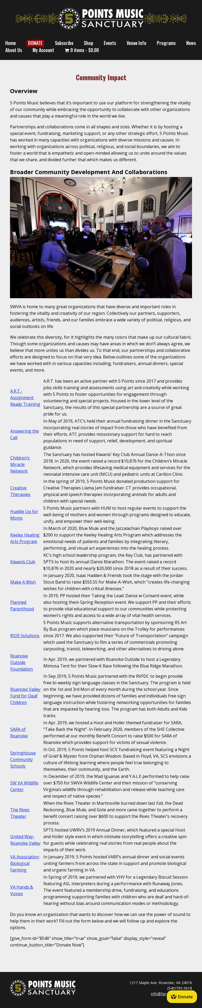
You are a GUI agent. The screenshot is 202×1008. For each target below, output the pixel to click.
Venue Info (136, 42)
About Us (13, 50)
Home (10, 42)
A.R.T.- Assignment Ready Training (25, 397)
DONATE (35, 42)
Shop (88, 42)
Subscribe (64, 42)
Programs (166, 42)
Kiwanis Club (22, 562)
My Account (43, 50)
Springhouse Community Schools (23, 759)
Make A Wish (23, 582)
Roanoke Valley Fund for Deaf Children (25, 695)
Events (110, 42)
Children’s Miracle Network (20, 464)
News (191, 42)
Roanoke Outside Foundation (21, 662)
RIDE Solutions (24, 636)
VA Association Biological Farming (24, 863)
